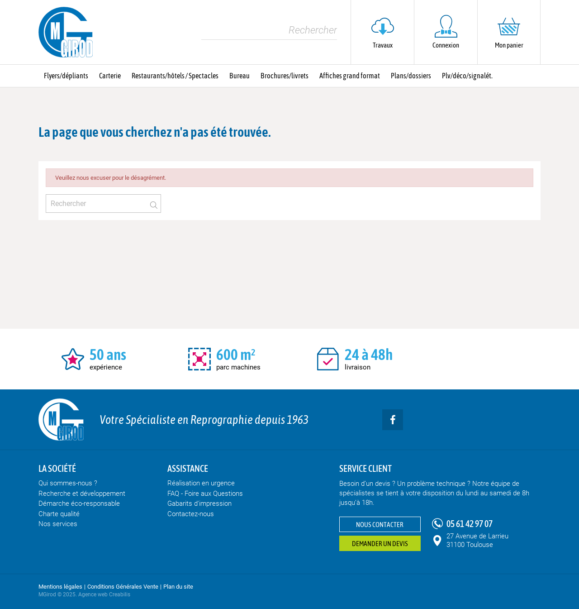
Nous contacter (379, 524)
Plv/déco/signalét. (467, 76)
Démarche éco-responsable (79, 503)
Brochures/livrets (284, 76)
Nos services (57, 524)
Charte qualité (59, 514)
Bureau (239, 76)
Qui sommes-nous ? (67, 483)
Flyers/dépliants (66, 76)
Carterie (110, 76)
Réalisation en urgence (201, 483)
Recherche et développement (81, 493)
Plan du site (178, 586)
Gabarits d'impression (199, 503)
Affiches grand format (349, 76)
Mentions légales (60, 586)
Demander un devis (380, 543)
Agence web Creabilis (104, 594)
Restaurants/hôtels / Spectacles (175, 76)
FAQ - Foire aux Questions (205, 493)
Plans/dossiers (411, 76)
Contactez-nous (190, 514)
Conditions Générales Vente (122, 586)
